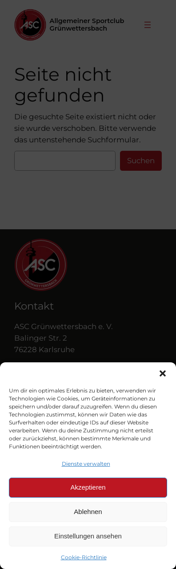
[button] (162, 373)
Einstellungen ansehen (88, 536)
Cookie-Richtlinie (84, 557)
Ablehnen (88, 511)
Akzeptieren (87, 487)
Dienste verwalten (86, 463)
